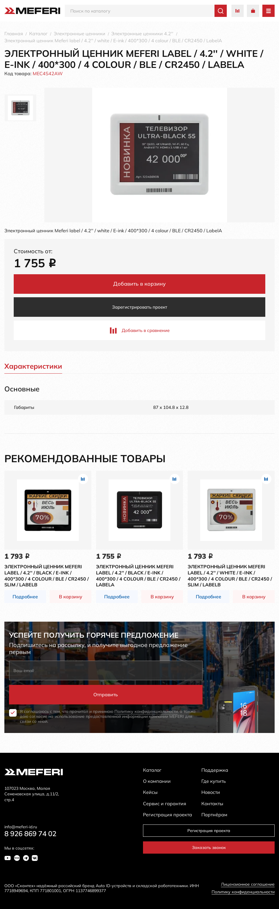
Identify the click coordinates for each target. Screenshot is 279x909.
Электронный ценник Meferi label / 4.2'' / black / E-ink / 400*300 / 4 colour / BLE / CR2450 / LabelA (138, 576)
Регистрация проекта (208, 830)
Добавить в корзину (139, 283)
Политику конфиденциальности (146, 711)
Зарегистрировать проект (139, 307)
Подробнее (25, 596)
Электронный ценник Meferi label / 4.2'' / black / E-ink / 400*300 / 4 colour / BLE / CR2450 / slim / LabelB (46, 576)
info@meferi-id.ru (20, 826)
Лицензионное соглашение (248, 884)
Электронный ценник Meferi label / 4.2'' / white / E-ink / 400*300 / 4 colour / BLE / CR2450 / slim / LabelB (230, 576)
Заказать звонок (209, 847)
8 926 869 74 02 (30, 833)
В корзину (70, 596)
